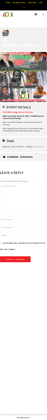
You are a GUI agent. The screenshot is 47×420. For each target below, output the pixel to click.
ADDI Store (32, 3)
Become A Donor (19, 3)
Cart (40, 3)
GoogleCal (26, 157)
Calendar (12, 157)
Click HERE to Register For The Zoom (18, 112)
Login (8, 3)
